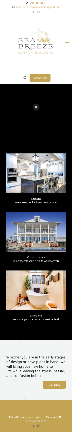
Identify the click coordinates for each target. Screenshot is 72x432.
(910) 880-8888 (37, 3)
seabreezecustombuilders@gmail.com (38, 7)
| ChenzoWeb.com (44, 418)
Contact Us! (40, 77)
